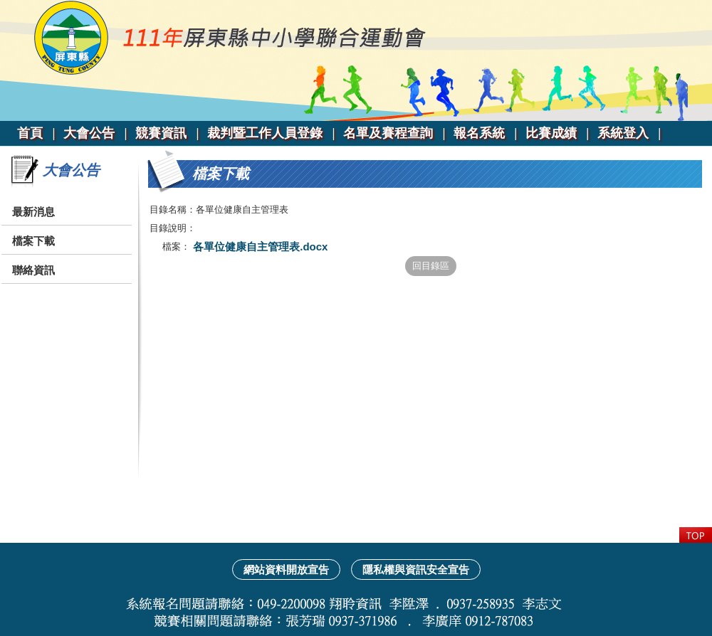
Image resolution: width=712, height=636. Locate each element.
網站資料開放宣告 (286, 569)
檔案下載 (33, 241)
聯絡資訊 (33, 270)
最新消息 (33, 212)
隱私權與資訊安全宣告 (415, 569)
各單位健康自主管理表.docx (259, 246)
